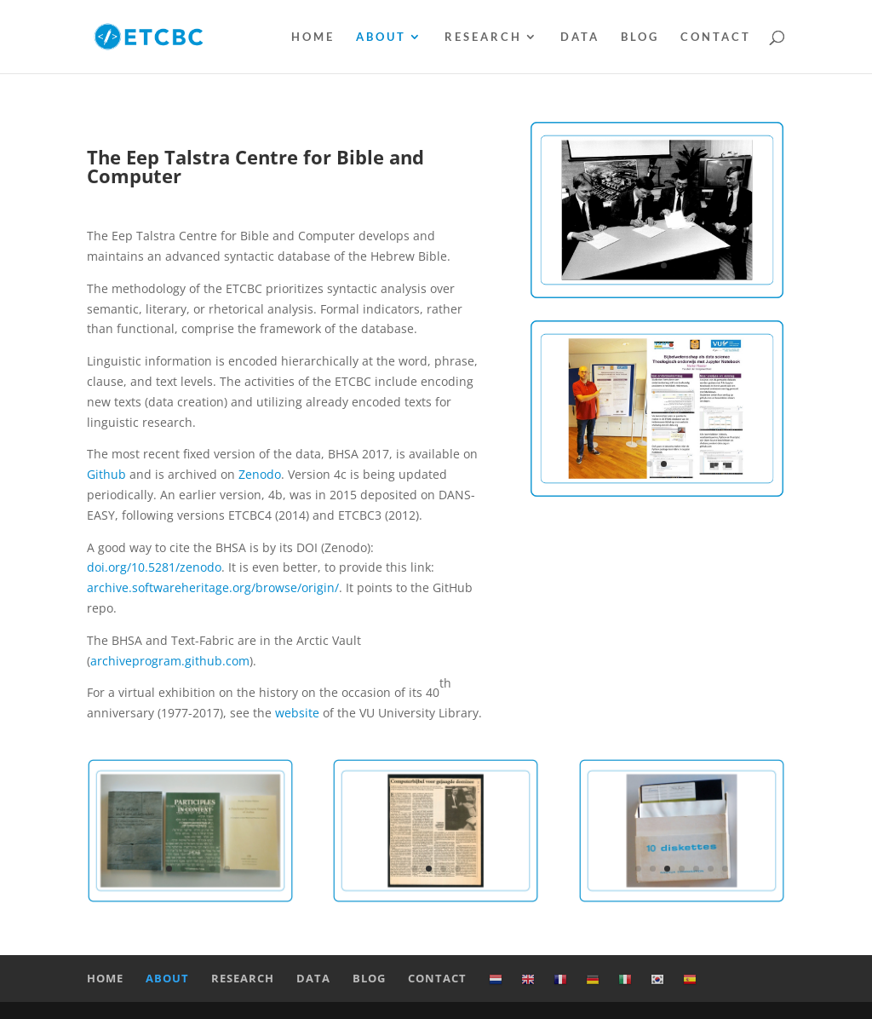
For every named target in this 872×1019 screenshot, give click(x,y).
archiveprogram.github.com (170, 661)
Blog (640, 37)
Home (313, 37)
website (297, 713)
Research (483, 37)
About (381, 37)
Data (580, 37)
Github (106, 474)
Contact (715, 37)
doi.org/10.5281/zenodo (154, 567)
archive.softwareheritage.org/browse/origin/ (213, 587)
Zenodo (259, 474)
